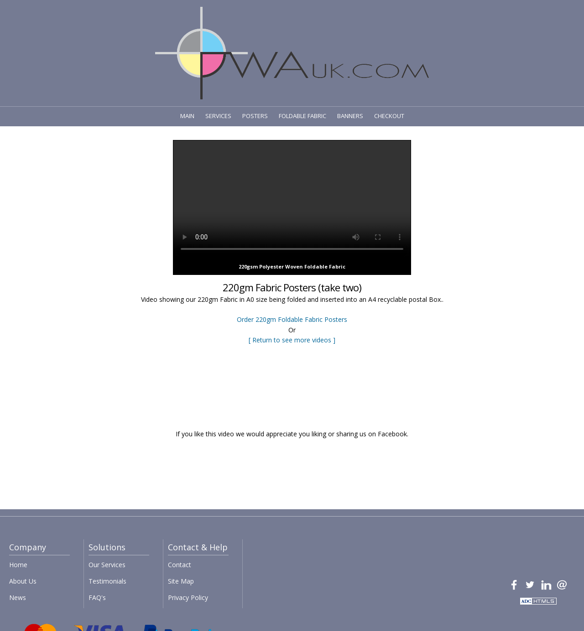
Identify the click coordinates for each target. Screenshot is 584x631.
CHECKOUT (389, 116)
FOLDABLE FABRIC (302, 116)
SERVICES (218, 116)
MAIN (187, 116)
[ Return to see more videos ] (292, 340)
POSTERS (255, 116)
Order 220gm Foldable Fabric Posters (292, 319)
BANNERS (350, 116)
